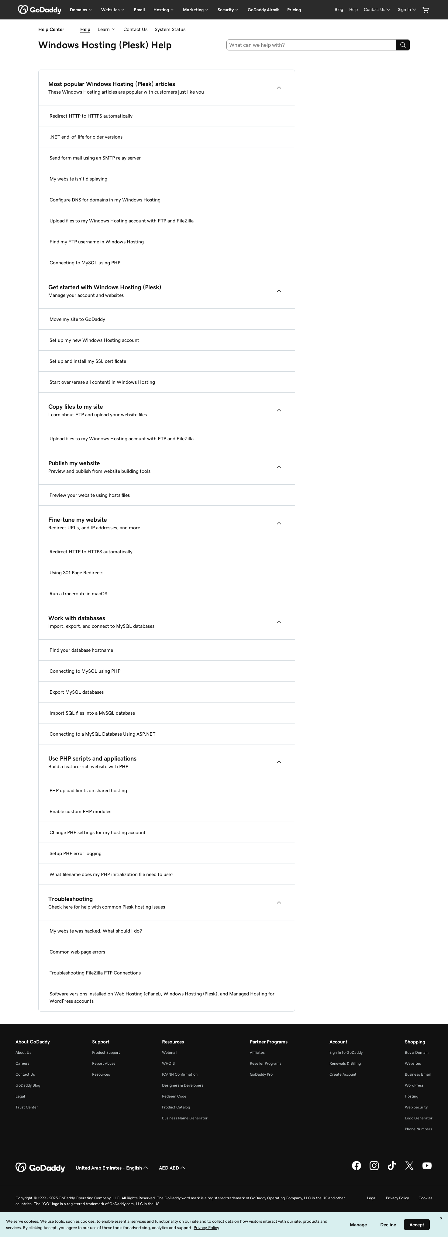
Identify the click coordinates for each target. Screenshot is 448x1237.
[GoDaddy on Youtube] (427, 1169)
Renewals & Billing (345, 1063)
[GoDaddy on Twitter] (409, 1169)
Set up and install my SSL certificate (88, 361)
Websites (413, 1063)
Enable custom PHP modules (80, 811)
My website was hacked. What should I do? (96, 930)
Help (85, 29)
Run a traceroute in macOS (78, 593)
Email (139, 10)
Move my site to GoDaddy (77, 319)
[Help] (353, 9)
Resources (101, 1074)
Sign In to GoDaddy (346, 1052)
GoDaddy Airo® (263, 10)
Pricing (294, 10)
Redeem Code (174, 1096)
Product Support (106, 1052)
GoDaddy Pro (261, 1074)
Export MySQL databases (77, 691)
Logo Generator (418, 1118)
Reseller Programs (265, 1063)
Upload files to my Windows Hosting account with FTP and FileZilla (122, 220)
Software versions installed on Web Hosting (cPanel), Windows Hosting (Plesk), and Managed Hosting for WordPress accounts (162, 997)
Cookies (425, 1198)
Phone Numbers (418, 1129)
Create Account (343, 1074)
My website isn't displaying (78, 178)
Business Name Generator (185, 1118)
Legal (20, 1096)
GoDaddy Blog (28, 1085)
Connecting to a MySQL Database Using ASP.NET (102, 733)
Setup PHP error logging (76, 853)
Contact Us (135, 29)
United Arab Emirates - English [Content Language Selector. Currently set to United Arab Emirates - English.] (112, 1167)
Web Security (416, 1107)
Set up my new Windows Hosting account (94, 340)
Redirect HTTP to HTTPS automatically (91, 115)
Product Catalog (176, 1107)
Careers (22, 1063)
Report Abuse (103, 1063)
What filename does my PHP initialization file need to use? (111, 874)
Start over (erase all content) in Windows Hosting (102, 382)
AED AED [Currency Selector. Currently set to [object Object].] (172, 1167)
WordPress (414, 1085)
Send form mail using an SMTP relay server (95, 157)
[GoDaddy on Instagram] (374, 1169)
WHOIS (168, 1063)
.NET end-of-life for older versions (86, 136)
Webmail (169, 1052)
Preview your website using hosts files (90, 495)
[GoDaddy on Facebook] (356, 1169)
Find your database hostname (81, 650)
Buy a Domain (417, 1052)
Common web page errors (77, 951)
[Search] (403, 45)
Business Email (418, 1074)
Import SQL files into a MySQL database (92, 712)
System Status (170, 29)
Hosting (411, 1096)
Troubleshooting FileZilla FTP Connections (95, 972)
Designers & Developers (182, 1085)
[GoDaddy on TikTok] (391, 1169)
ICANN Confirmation (180, 1074)
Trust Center (27, 1107)
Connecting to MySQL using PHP (85, 262)
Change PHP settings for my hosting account (98, 832)
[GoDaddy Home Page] (41, 1168)
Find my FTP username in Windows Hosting (97, 241)
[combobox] (311, 45)
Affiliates (257, 1052)
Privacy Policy (397, 1198)
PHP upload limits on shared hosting (88, 790)
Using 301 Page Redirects (76, 572)
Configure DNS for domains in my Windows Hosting (105, 199)
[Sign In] (407, 9)
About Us (23, 1052)
